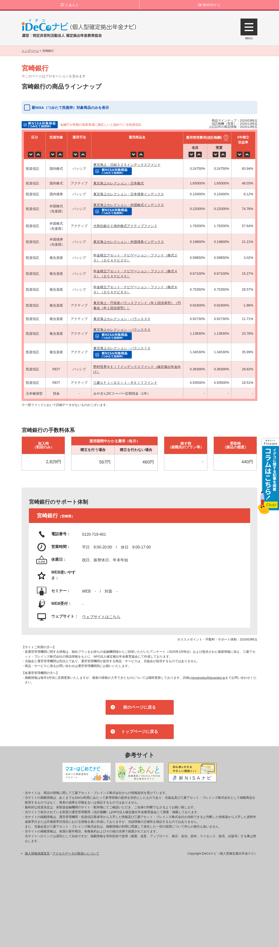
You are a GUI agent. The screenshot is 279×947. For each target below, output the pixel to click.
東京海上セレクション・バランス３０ (122, 319)
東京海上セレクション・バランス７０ (122, 348)
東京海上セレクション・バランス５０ (122, 330)
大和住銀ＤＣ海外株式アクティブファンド (125, 226)
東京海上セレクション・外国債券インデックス (128, 242)
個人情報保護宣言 (37, 853)
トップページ (30, 50)
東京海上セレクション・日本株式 (118, 183)
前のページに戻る (139, 707)
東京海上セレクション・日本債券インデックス (128, 194)
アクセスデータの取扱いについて (75, 853)
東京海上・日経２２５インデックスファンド (127, 165)
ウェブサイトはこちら (101, 617)
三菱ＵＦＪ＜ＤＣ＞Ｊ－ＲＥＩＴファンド (125, 383)
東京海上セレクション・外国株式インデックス (128, 205)
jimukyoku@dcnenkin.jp (208, 677)
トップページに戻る (139, 731)
